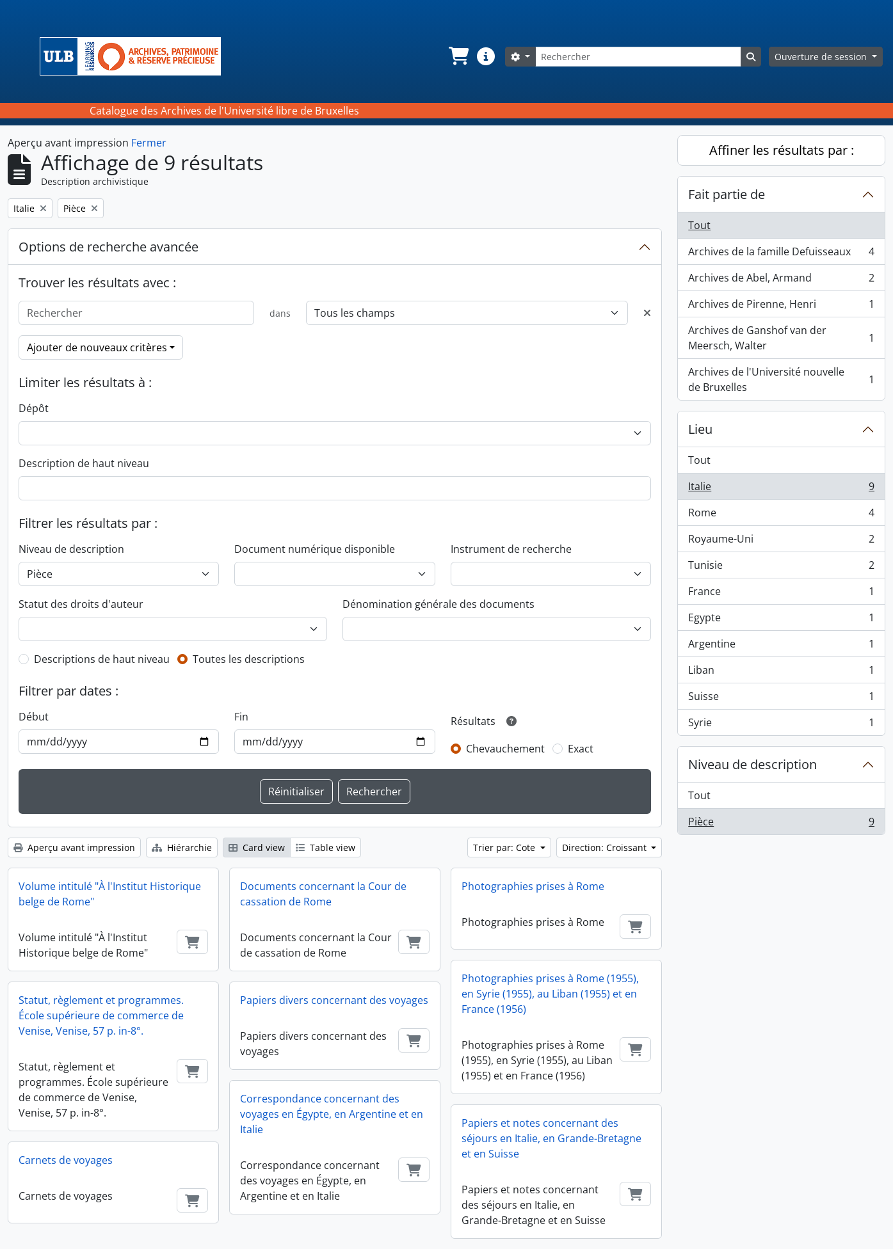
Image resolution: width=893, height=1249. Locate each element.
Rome (781, 515)
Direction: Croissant (605, 847)
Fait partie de (726, 194)
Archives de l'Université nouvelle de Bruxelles (781, 379)
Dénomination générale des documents (438, 604)
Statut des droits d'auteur (81, 604)
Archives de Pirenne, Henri (781, 306)
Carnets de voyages (66, 1160)
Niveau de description (71, 549)
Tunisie (781, 567)
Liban (781, 672)
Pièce (781, 824)
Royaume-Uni (781, 541)
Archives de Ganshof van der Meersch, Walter (781, 338)
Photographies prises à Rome (533, 886)
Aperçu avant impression (74, 847)
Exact (580, 749)
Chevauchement (505, 749)
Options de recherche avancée (108, 246)
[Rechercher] (638, 57)
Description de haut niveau (84, 463)
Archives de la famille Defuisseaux (781, 254)
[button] (458, 56)
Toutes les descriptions (249, 659)
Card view (257, 847)
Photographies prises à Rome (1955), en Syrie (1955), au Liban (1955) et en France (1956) (550, 993)
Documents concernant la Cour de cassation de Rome (323, 894)
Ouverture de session (822, 57)
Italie (781, 489)
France (781, 594)
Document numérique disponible (314, 549)
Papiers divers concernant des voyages (334, 1000)
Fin (241, 717)
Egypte (781, 620)
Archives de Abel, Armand (781, 280)
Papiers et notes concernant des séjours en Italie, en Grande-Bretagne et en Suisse (551, 1138)
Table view (325, 847)
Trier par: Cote (505, 847)
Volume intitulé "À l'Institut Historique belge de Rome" (110, 894)
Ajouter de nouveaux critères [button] (97, 347)
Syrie (781, 725)
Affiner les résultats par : (781, 150)
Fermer (148, 143)
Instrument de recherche (511, 549)
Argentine (781, 646)
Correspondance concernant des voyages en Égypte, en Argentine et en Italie (331, 1114)
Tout (699, 225)
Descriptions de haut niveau (102, 659)
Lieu (700, 429)
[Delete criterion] (647, 313)
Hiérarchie (182, 847)
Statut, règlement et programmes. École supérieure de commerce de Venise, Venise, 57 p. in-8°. (101, 1015)
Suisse (781, 699)
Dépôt (34, 408)
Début (34, 717)
